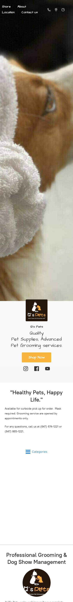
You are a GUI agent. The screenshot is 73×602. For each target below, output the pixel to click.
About (22, 6)
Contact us (29, 12)
